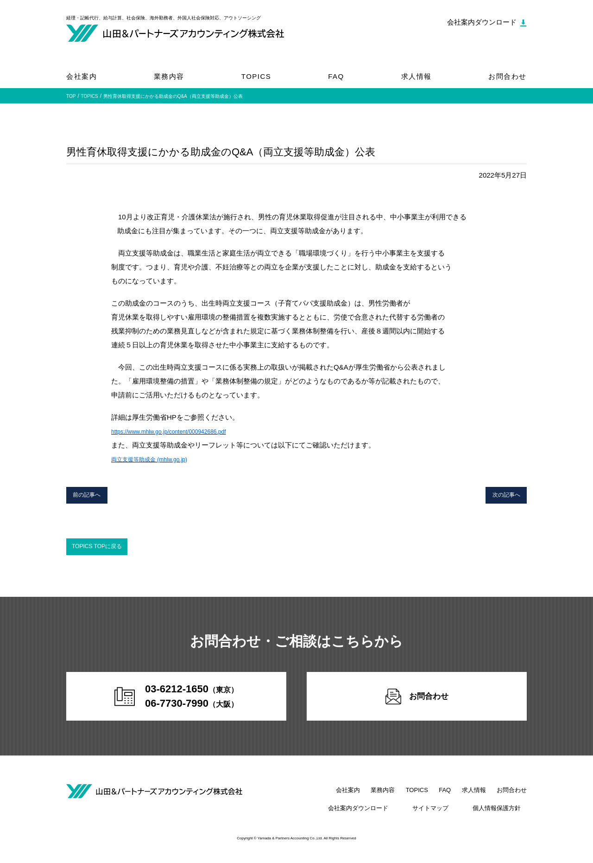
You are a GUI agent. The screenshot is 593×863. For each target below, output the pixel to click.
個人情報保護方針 (503, 816)
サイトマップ (448, 816)
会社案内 (81, 76)
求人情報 (416, 76)
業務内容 (169, 76)
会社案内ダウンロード (388, 816)
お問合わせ (507, 76)
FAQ (336, 76)
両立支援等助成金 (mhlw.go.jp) (158, 459)
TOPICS (256, 76)
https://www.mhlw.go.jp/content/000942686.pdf (182, 431)
